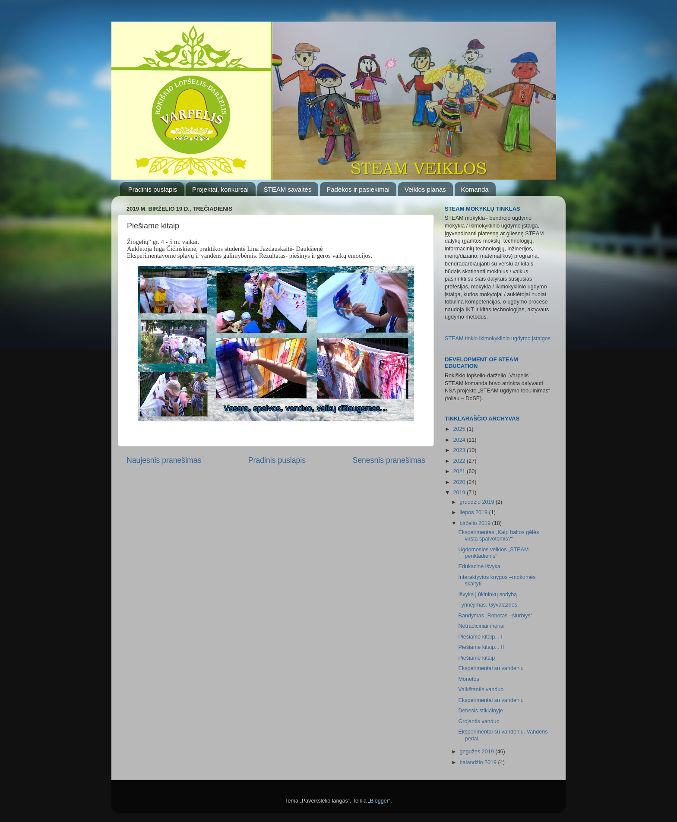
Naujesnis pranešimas (164, 460)
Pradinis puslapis (152, 189)
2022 (460, 461)
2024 (460, 440)
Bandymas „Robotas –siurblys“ (495, 616)
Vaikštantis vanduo (480, 689)
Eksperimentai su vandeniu (490, 668)
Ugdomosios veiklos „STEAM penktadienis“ (493, 553)
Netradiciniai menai (481, 626)
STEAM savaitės (288, 189)
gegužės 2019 (478, 752)
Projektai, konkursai (220, 189)
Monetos (468, 679)
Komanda (475, 189)
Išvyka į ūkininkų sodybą (487, 594)
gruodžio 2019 (478, 502)
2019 (460, 493)
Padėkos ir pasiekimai (357, 189)
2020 (460, 482)
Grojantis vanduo (478, 721)
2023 (460, 450)
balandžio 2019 (479, 762)
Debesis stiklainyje (480, 711)
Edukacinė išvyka (479, 566)
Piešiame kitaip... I (480, 637)
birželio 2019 (476, 523)
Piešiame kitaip (476, 658)
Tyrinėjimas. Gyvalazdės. (488, 605)
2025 (460, 429)
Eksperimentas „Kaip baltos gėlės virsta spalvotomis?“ (498, 535)
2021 (460, 471)
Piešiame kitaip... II (481, 647)
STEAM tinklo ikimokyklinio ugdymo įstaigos (497, 338)
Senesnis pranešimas (388, 460)
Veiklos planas (425, 189)
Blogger (379, 801)
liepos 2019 (474, 512)
